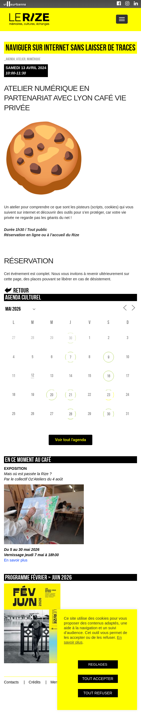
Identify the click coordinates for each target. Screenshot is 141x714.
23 (108, 394)
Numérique (33, 59)
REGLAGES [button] (97, 664)
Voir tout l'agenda (70, 439)
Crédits (34, 682)
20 (51, 394)
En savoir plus (15, 560)
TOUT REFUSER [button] (97, 693)
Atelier (21, 59)
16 (108, 376)
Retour (21, 290)
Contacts (11, 682)
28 (70, 414)
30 (70, 338)
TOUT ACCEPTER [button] (97, 679)
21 (70, 394)
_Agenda (9, 59)
